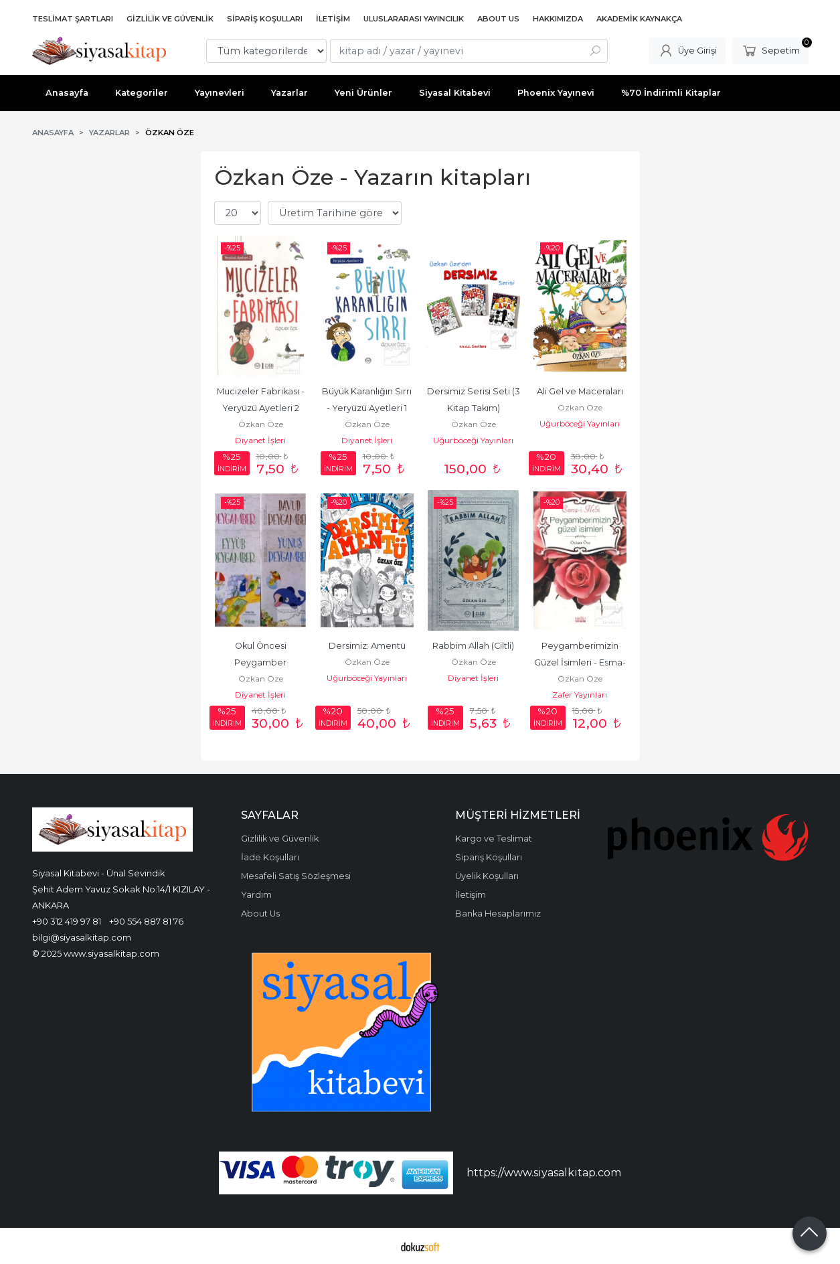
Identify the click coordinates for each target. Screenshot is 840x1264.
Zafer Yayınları (579, 695)
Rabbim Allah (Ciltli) (473, 646)
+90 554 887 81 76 (146, 921)
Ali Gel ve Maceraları (580, 391)
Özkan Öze (260, 424)
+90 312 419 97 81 (66, 921)
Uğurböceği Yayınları (473, 440)
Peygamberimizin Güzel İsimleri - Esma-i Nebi (580, 662)
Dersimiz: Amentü (367, 646)
